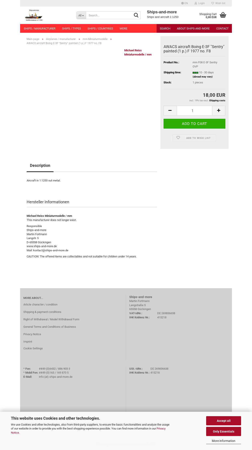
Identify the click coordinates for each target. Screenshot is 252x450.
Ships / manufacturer (39, 28)
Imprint (27, 341)
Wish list (218, 3)
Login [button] (200, 3)
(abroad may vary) (203, 76)
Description (40, 165)
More (123, 28)
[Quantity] (194, 111)
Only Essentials (223, 431)
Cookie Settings (33, 348)
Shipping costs (217, 100)
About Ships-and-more (193, 28)
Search (165, 28)
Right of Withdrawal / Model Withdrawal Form (51, 319)
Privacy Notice (32, 334)
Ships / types (71, 28)
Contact (222, 28)
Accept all (224, 420)
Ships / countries (100, 28)
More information (223, 441)
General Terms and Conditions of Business (49, 326)
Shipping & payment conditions (42, 312)
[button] (184, 3)
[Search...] (81, 15)
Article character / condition (40, 304)
